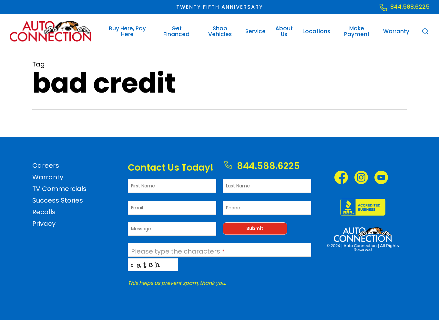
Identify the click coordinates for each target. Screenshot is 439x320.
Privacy (44, 223)
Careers (45, 165)
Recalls (44, 211)
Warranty (47, 177)
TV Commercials (59, 188)
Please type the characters (178, 251)
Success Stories (57, 200)
